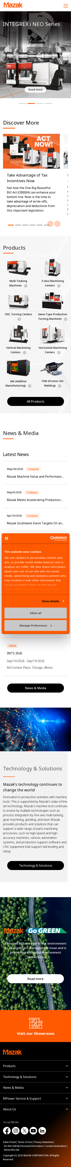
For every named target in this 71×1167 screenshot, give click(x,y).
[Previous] (50, 224)
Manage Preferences (36, 625)
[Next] (57, 224)
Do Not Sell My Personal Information (24, 1146)
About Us (9, 1109)
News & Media (13, 1088)
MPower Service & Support (22, 1098)
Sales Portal (9, 1142)
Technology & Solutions (19, 1077)
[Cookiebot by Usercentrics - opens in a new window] (50, 538)
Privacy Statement (43, 1142)
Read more (35, 979)
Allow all (35, 613)
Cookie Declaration (55, 1146)
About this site (11, 1149)
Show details (50, 601)
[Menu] (65, 6)
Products (9, 1066)
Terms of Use (25, 1142)
